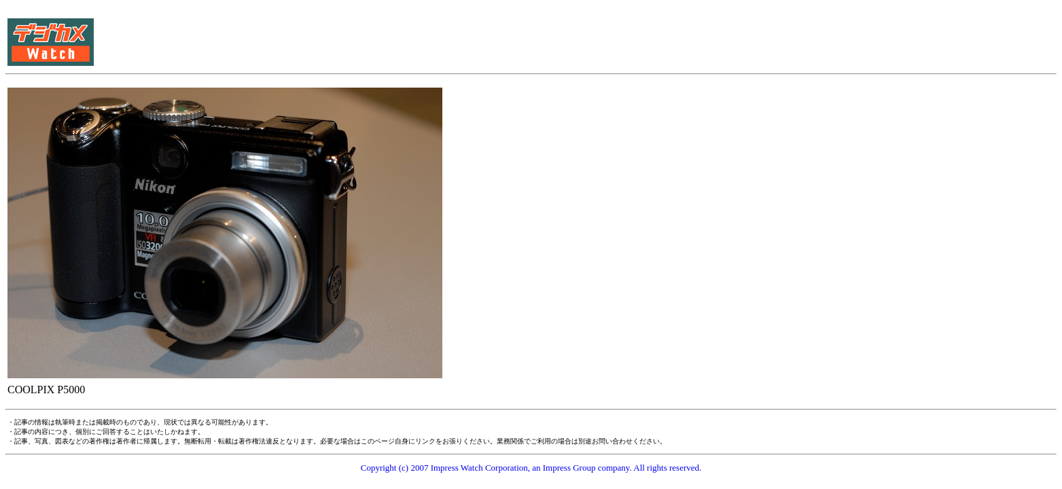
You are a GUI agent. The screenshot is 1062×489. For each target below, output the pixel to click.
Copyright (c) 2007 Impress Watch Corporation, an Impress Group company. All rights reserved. (531, 468)
